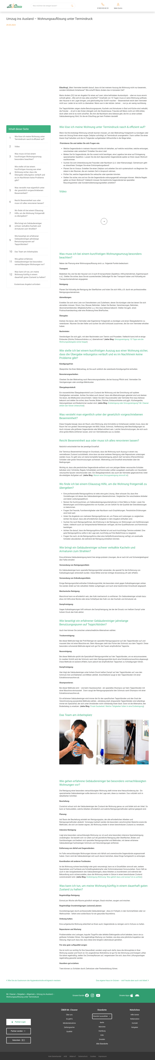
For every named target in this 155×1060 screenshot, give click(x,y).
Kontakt (135, 1022)
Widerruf (72, 1055)
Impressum (102, 1055)
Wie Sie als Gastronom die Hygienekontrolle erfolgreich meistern (33, 979)
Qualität (69, 1030)
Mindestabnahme (69, 1022)
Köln (102, 1034)
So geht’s (69, 1018)
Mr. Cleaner (11, 993)
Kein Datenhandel (54, 1055)
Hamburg (102, 1030)
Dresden (102, 1038)
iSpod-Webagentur (66, 1035)
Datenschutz (83, 1055)
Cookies (93, 1055)
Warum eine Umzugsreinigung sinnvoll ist (110, 475)
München (102, 1026)
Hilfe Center (135, 1014)
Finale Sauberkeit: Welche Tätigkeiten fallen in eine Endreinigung (116, 706)
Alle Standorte (102, 1042)
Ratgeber (21, 993)
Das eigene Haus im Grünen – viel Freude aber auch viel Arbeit (122, 979)
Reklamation (134, 1018)
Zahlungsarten (69, 1026)
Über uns (69, 1014)
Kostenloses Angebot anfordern (27, 284)
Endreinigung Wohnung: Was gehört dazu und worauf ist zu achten (114, 876)
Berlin (102, 1021)
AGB (65, 1055)
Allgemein (31, 993)
